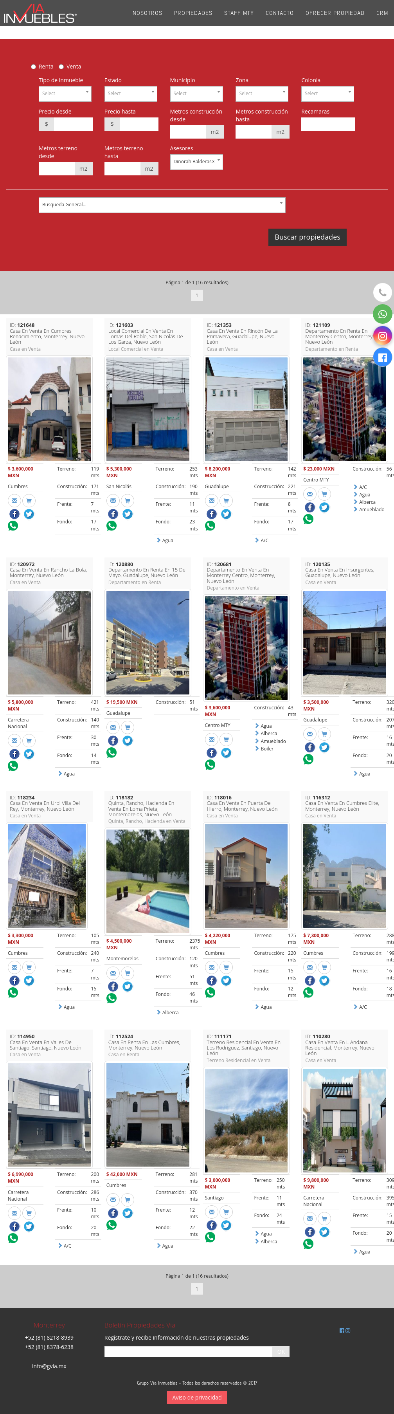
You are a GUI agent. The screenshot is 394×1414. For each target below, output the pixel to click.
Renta (46, 66)
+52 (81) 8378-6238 (49, 1347)
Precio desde (55, 111)
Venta (74, 66)
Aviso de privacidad (197, 1397)
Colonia (310, 80)
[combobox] (65, 94)
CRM (382, 19)
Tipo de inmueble (61, 80)
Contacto (280, 19)
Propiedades (193, 19)
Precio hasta (120, 111)
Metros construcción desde (196, 115)
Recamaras (315, 111)
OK (281, 1351)
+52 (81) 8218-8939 (49, 1337)
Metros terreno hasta (123, 152)
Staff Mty (239, 19)
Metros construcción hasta (262, 115)
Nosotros (147, 19)
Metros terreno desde (58, 152)
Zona (242, 80)
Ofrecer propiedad (335, 19)
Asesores (181, 148)
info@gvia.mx (49, 1366)
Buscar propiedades (307, 237)
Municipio (182, 80)
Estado (113, 80)
